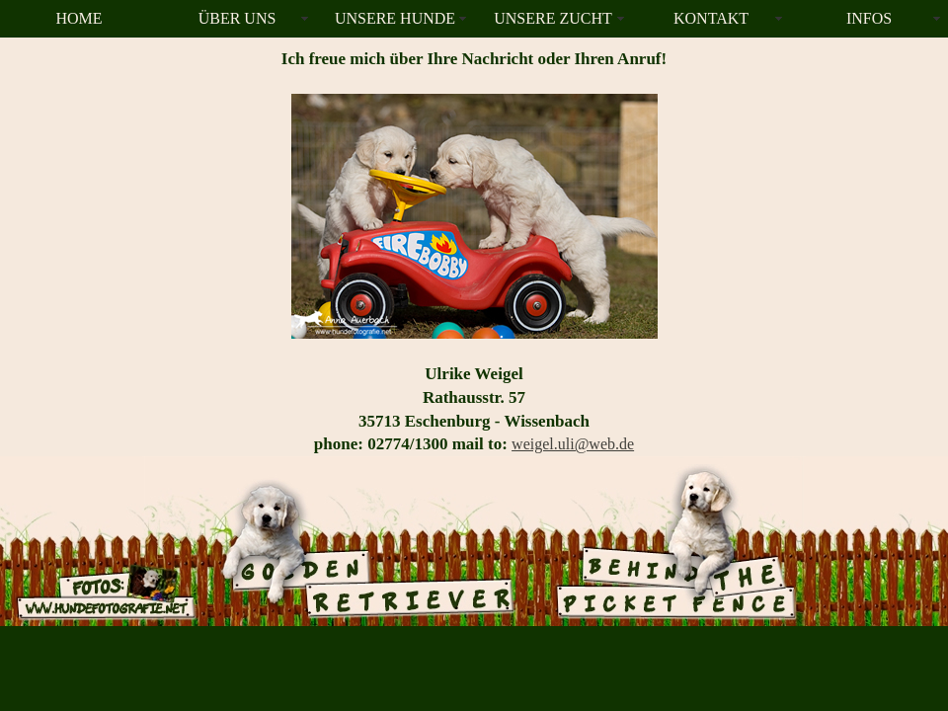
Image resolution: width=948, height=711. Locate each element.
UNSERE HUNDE (395, 18)
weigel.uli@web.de (573, 443)
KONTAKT (711, 18)
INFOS (869, 18)
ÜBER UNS (237, 18)
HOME (78, 18)
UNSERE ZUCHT (553, 18)
